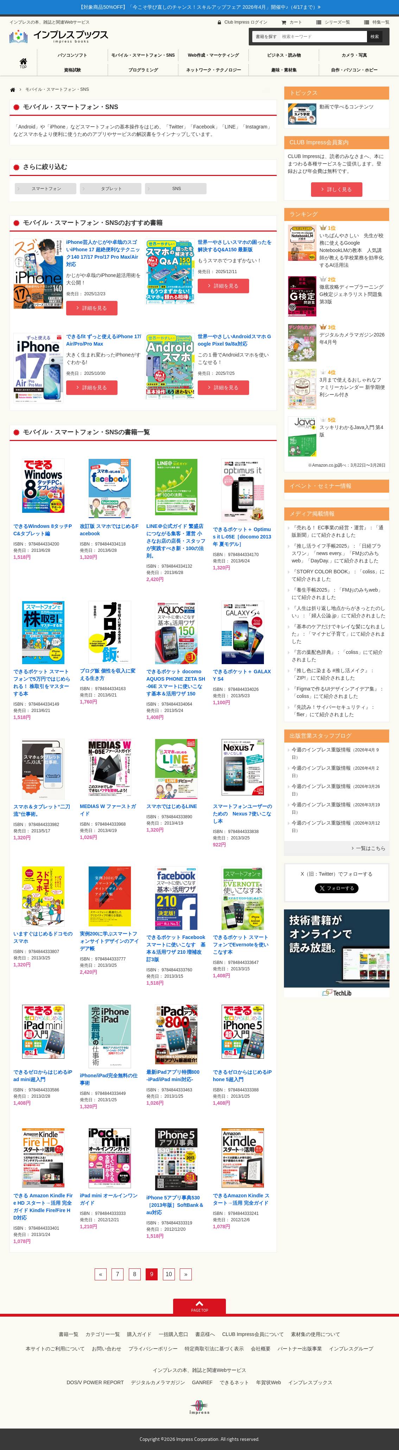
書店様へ (205, 1334)
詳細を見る (94, 308)
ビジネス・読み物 (284, 55)
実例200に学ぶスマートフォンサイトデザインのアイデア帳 (109, 941)
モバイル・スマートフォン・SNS (143, 55)
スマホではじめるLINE (171, 806)
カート (296, 22)
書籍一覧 (68, 1334)
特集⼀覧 (381, 22)
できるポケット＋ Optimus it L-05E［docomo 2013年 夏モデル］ (242, 537)
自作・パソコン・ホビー (354, 70)
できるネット (234, 1382)
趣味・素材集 (284, 70)
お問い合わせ (106, 1348)
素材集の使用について (315, 1334)
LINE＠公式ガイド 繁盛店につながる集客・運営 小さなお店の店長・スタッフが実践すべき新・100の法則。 (175, 541)
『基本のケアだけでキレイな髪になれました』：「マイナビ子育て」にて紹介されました (338, 634)
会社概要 (261, 1348)
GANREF (202, 1382)
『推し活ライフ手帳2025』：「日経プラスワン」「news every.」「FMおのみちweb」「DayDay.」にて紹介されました (336, 553)
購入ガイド (139, 1334)
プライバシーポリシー (153, 1348)
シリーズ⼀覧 (337, 22)
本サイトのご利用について (55, 1348)
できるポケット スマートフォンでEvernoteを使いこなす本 (240, 944)
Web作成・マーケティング (213, 55)
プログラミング (143, 70)
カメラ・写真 (354, 55)
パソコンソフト (72, 55)
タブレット (111, 188)
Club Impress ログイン (245, 22)
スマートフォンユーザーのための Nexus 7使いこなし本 (242, 813)
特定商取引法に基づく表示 (214, 1348)
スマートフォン (46, 188)
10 (169, 1274)
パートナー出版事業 (300, 1348)
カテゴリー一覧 (103, 1334)
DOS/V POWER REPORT (95, 1382)
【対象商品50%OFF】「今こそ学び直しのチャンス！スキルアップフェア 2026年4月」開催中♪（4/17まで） (199, 7)
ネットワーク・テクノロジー (213, 70)
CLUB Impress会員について (253, 1334)
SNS (176, 188)
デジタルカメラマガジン (158, 1382)
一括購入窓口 (173, 1334)
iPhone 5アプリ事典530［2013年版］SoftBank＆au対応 (175, 1205)
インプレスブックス (310, 1382)
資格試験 (72, 70)
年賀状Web (268, 1382)
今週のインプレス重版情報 (321, 749)
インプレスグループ (351, 1348)
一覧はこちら (371, 848)
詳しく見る (339, 189)
